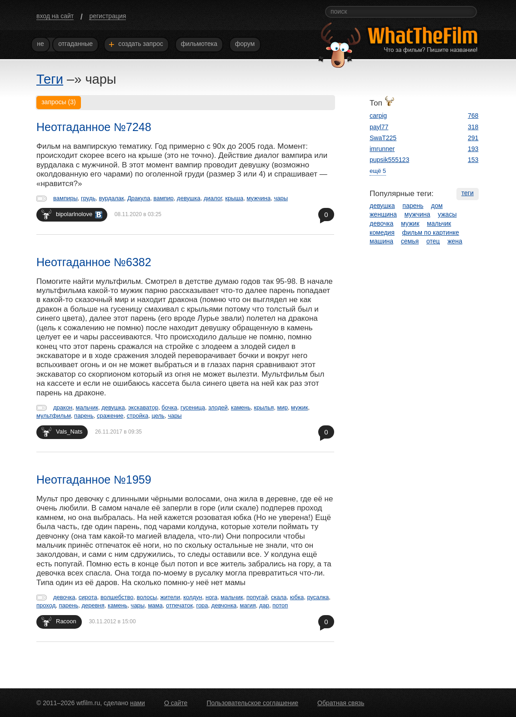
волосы (147, 597)
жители (170, 597)
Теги (49, 79)
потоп (280, 605)
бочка (169, 407)
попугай (257, 597)
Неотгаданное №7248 (93, 127)
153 (473, 159)
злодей (218, 407)
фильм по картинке (430, 232)
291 (473, 137)
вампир (163, 198)
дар (264, 605)
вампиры (65, 198)
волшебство (117, 597)
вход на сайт (55, 16)
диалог (213, 198)
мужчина (259, 198)
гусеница (192, 407)
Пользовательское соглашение (252, 703)
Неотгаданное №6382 (93, 262)
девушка (188, 198)
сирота (88, 597)
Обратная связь (340, 703)
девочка (64, 597)
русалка (318, 597)
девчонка (224, 605)
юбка (297, 597)
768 (473, 115)
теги (467, 193)
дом (437, 205)
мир (282, 407)
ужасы (447, 214)
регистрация (107, 16)
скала (279, 597)
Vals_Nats (61, 431)
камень (240, 407)
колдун (192, 597)
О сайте (175, 703)
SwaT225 (383, 137)
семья (410, 241)
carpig (378, 115)
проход (45, 605)
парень (84, 415)
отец (433, 241)
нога (211, 597)
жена (454, 241)
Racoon (58, 621)
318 (473, 127)
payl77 (379, 127)
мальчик (87, 407)
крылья (264, 407)
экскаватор (143, 407)
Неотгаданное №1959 (93, 479)
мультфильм (53, 415)
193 (473, 148)
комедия (382, 232)
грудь (88, 198)
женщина (383, 214)
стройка (137, 415)
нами (137, 703)
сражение (110, 415)
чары (281, 198)
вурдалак (111, 198)
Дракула (138, 198)
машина (381, 241)
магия (248, 605)
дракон (62, 407)
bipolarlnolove (71, 214)
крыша (234, 198)
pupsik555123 (389, 159)
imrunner (382, 148)
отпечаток (179, 605)
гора (202, 605)
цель (157, 415)
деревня (92, 605)
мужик (299, 407)
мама (155, 605)
